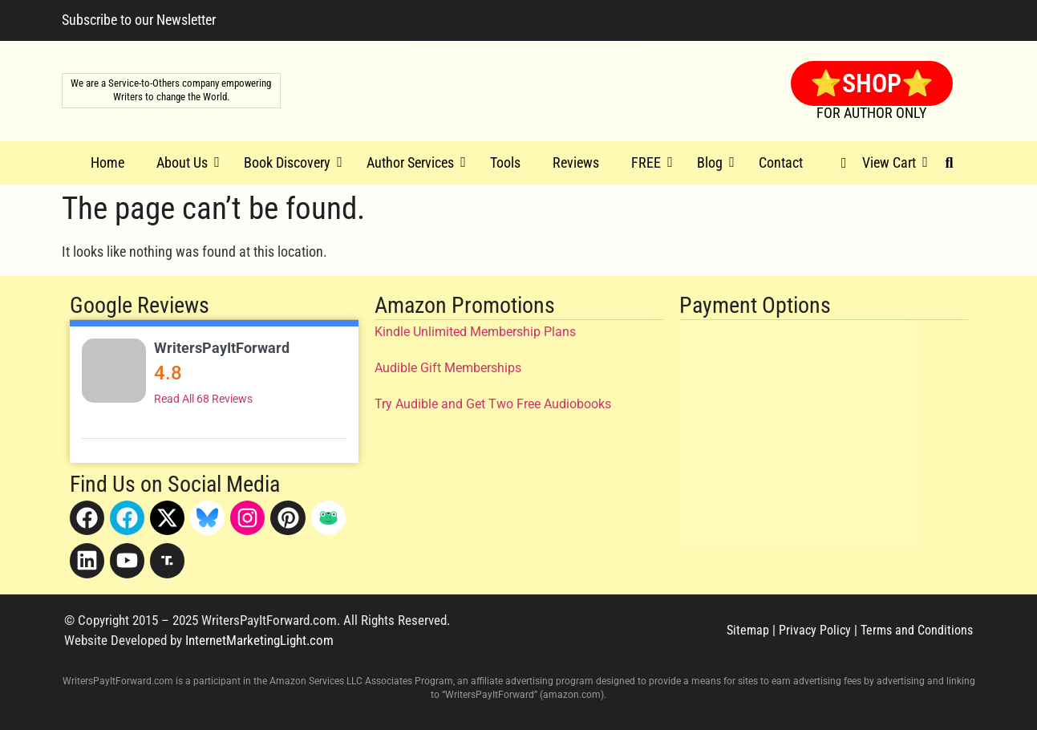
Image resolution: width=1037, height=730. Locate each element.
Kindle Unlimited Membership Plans (475, 331)
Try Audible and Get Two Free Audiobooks (493, 404)
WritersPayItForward (222, 347)
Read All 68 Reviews (203, 398)
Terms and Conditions (917, 630)
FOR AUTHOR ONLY (871, 112)
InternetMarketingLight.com (259, 640)
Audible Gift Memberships (448, 367)
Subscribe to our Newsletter (139, 19)
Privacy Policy (815, 630)
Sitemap (748, 630)
